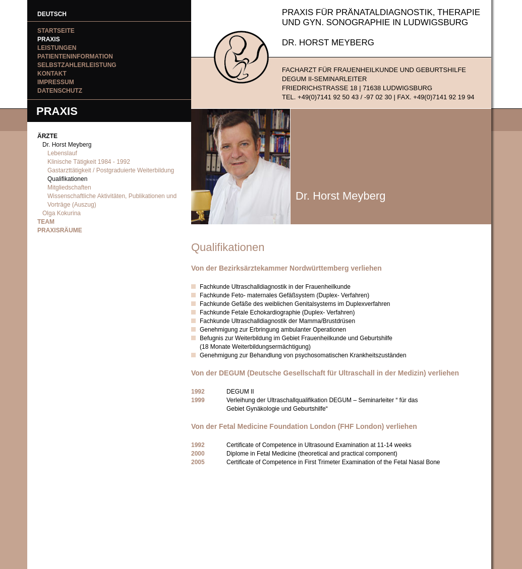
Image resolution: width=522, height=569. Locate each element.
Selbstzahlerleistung (77, 65)
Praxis (48, 39)
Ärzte (47, 136)
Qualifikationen (67, 178)
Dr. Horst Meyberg (66, 144)
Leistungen (56, 47)
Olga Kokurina (61, 213)
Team (45, 221)
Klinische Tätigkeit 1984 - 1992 (88, 161)
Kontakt (52, 73)
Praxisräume (59, 230)
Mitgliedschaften (69, 187)
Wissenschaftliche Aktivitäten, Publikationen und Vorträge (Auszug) (112, 200)
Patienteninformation (75, 56)
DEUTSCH (52, 14)
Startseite (56, 30)
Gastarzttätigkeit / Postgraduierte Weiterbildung (110, 170)
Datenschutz (59, 90)
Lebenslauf (62, 153)
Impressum (55, 82)
